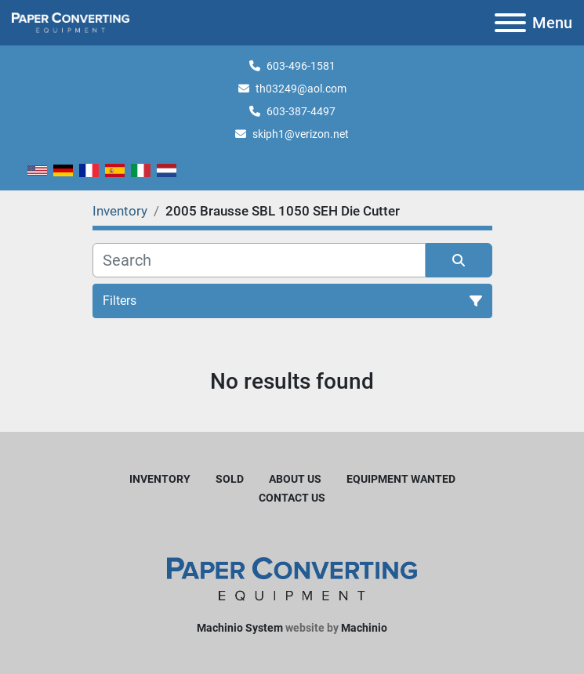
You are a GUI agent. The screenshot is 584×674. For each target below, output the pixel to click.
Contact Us (292, 497)
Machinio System (240, 627)
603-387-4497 (301, 111)
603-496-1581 (301, 66)
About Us (295, 479)
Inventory (159, 479)
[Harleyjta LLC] (292, 578)
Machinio (364, 627)
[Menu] (510, 22)
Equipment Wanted (400, 479)
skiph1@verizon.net (300, 134)
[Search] (259, 260)
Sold (230, 479)
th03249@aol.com (301, 88)
